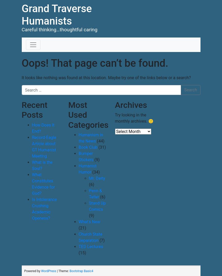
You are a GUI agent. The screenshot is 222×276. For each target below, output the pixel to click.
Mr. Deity (97, 178)
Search (190, 89)
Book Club (88, 147)
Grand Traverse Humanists (57, 15)
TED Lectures (91, 246)
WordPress (48, 271)
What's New (89, 221)
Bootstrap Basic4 (81, 271)
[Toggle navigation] (33, 45)
